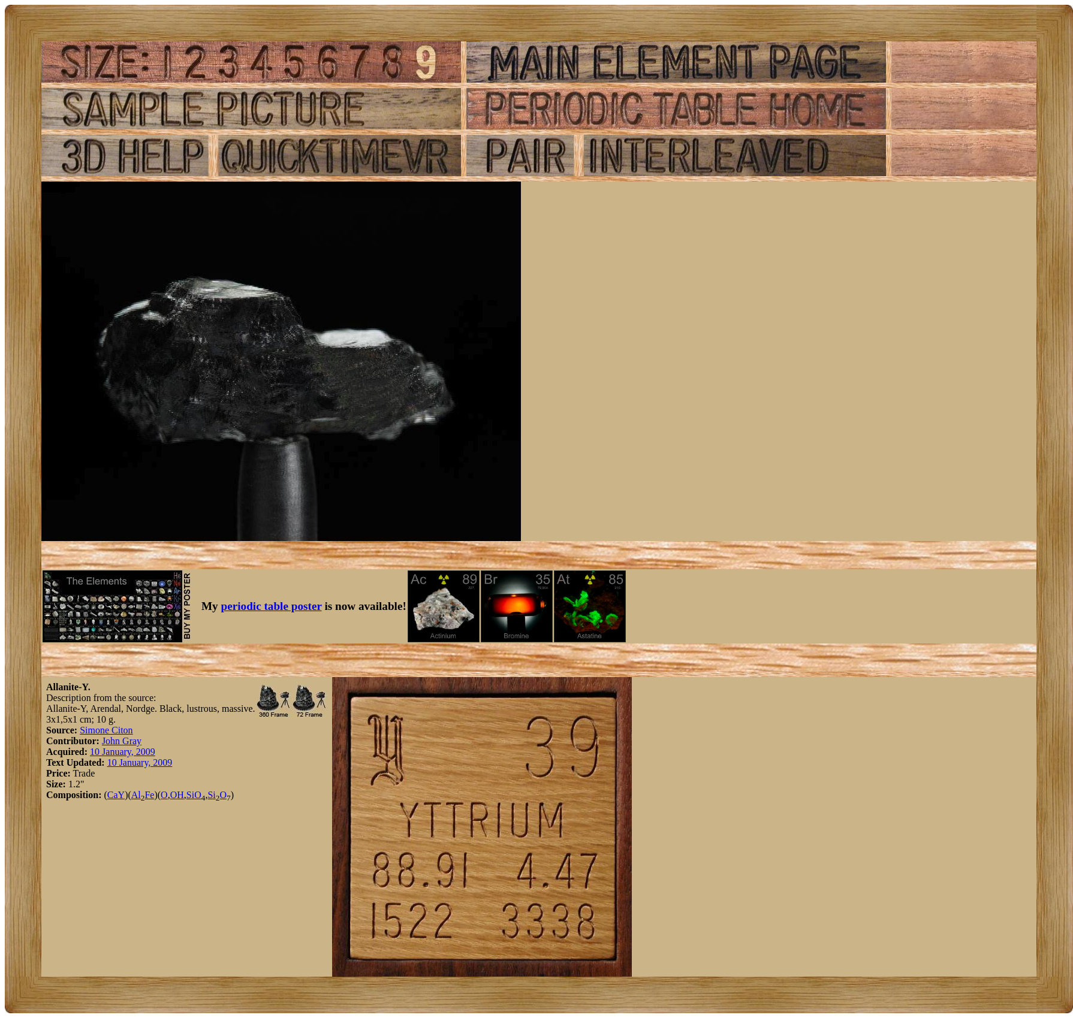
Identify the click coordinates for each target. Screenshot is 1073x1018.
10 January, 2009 (122, 752)
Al (136, 795)
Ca (112, 795)
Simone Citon (106, 730)
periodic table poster (271, 606)
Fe (149, 795)
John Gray (121, 741)
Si (190, 795)
